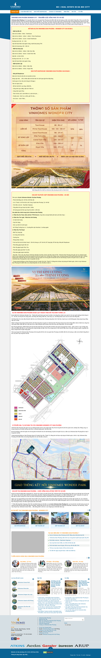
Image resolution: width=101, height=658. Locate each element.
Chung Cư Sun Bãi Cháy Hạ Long (47, 630)
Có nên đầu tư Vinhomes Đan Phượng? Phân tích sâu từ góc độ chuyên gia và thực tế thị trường (49, 608)
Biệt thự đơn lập (43, 619)
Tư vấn (80, 11)
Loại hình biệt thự (26, 11)
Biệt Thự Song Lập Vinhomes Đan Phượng (50, 620)
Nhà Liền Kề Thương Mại (45, 622)
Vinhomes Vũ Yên (43, 633)
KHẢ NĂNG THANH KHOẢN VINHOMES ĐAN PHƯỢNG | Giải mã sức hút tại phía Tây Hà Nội (50, 612)
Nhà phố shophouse (44, 623)
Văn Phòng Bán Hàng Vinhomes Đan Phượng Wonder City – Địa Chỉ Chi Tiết (83, 583)
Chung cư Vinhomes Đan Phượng (47, 624)
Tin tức (74, 11)
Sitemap (88, 655)
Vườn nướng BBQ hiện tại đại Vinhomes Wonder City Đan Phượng (75, 604)
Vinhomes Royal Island (48, 628)
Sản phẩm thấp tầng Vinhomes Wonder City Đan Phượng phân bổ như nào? (76, 607)
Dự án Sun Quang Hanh (45, 627)
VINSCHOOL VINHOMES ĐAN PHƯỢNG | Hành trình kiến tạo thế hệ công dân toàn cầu (49, 598)
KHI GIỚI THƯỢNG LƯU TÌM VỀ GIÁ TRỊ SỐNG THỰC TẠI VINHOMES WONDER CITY (50, 601)
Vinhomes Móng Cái (48, 631)
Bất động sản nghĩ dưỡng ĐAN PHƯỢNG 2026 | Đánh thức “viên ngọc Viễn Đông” (50, 604)
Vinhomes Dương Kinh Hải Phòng (51, 634)
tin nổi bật (68, 625)
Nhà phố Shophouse (40, 11)
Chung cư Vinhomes (55, 11)
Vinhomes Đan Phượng (45, 618)
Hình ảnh (66, 11)
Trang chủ (14, 11)
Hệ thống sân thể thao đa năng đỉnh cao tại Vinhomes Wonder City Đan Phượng (56, 583)
